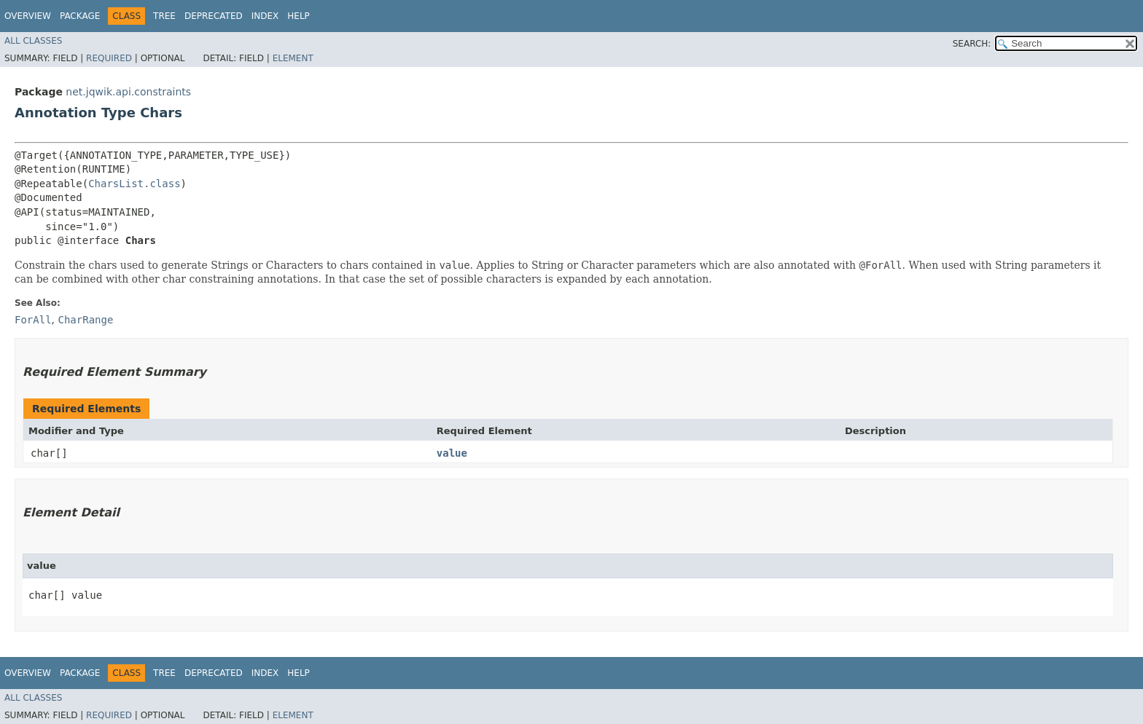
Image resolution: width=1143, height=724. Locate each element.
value (452, 453)
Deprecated (213, 16)
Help (298, 16)
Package (80, 16)
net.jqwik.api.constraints (128, 92)
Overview (27, 16)
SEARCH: (972, 44)
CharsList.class (134, 183)
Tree (164, 16)
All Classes (33, 41)
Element (293, 58)
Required (109, 58)
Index (265, 16)
